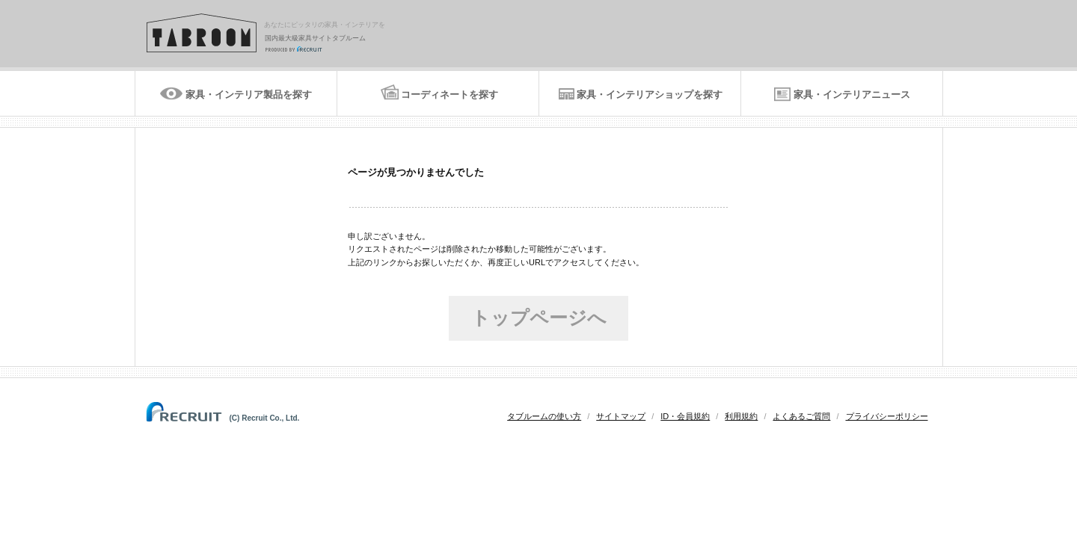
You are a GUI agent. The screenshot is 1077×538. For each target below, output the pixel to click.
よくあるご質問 (801, 416)
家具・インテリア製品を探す (248, 94)
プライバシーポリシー (887, 416)
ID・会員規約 (685, 416)
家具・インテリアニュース (852, 94)
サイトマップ (620, 416)
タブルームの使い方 (544, 416)
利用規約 (741, 416)
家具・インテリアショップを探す (649, 94)
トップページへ (539, 317)
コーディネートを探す (449, 94)
